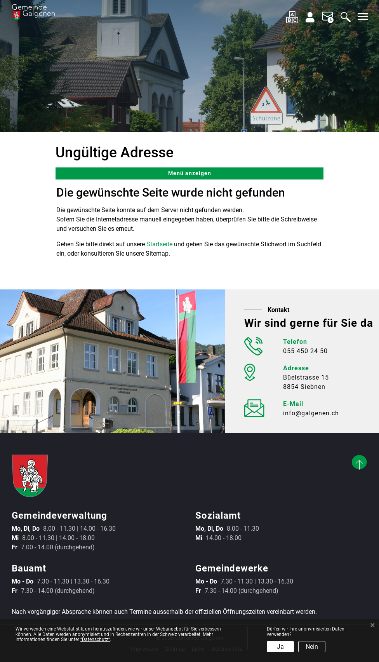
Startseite (159, 244)
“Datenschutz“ (95, 639)
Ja (280, 646)
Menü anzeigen (189, 173)
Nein (312, 646)
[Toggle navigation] (361, 16)
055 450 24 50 (305, 351)
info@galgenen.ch (311, 413)
